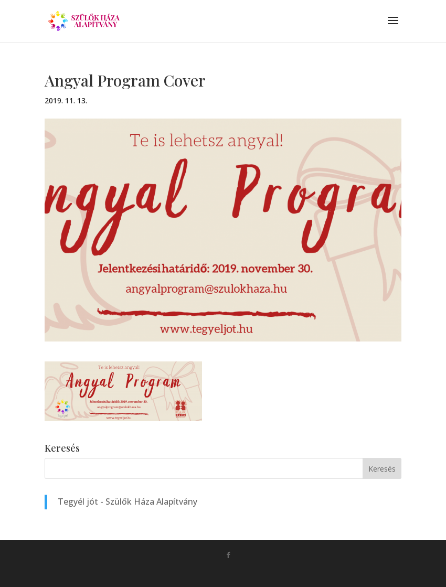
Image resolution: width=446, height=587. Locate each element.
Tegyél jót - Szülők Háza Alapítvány (127, 501)
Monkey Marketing (237, 571)
